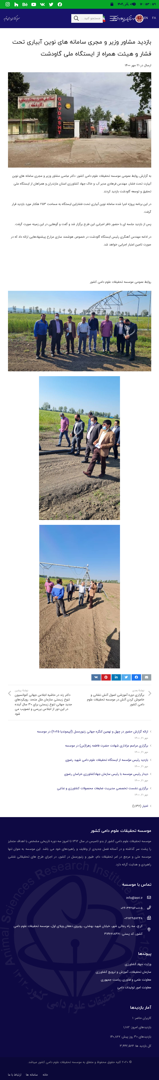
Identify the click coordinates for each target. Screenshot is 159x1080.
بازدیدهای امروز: (140, 1027)
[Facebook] (60, 4)
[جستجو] (76, 18)
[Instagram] (7, 4)
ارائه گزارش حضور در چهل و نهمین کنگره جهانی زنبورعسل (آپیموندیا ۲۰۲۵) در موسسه (92, 731)
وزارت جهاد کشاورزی (138, 964)
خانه (45, 1074)
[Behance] (25, 4)
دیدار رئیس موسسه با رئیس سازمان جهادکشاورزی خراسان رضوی (106, 774)
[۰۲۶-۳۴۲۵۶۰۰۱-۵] (147, 908)
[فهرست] (113, 18)
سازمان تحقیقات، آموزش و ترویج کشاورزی (123, 971)
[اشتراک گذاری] (136, 677)
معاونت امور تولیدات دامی (134, 987)
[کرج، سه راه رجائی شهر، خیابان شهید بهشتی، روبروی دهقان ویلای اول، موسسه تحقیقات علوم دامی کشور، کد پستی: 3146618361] (147, 930)
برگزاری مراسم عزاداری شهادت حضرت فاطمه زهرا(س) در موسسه (106, 745)
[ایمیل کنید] (146, 677)
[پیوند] (127, 18)
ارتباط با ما (14, 1074)
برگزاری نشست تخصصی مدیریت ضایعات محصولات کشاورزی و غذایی (102, 788)
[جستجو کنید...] (87, 18)
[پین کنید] (106, 677)
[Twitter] (51, 4)
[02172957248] (147, 918)
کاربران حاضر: (142, 1018)
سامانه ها (32, 1074)
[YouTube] (33, 4)
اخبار (145, 806)
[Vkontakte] (42, 4)
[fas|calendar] (111, 4)
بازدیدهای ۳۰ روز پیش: (135, 1036)
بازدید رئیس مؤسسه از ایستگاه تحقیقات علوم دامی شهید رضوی (106, 760)
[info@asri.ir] (147, 898)
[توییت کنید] (126, 677)
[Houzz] (16, 4)
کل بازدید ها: (142, 1045)
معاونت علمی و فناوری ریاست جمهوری (126, 979)
